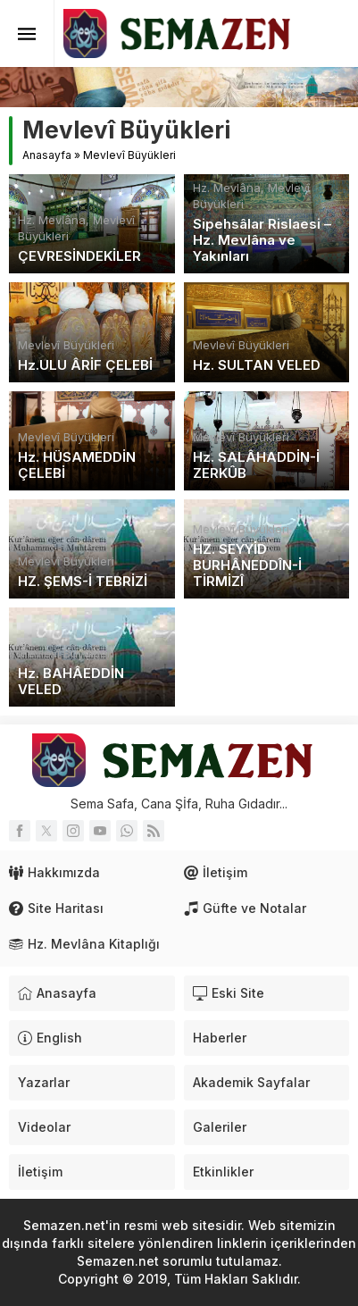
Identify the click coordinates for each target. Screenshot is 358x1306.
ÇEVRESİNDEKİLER (79, 256)
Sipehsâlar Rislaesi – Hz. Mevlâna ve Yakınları (262, 240)
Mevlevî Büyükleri (66, 345)
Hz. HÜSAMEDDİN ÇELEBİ (77, 465)
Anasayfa (46, 155)
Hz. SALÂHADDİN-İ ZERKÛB (256, 465)
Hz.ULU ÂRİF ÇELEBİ (85, 365)
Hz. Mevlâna (52, 220)
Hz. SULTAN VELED (257, 365)
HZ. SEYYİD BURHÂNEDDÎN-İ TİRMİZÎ (247, 565)
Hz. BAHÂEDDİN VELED (71, 682)
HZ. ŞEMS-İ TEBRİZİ (82, 581)
